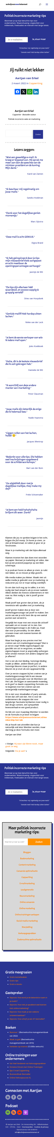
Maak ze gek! (15, 1039)
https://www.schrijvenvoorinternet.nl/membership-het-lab (26, 718)
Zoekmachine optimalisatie (29, 939)
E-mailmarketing (27, 883)
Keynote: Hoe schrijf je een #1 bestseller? (27, 1019)
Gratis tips (14, 980)
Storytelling (27, 927)
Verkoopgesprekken (27, 933)
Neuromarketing (27, 896)
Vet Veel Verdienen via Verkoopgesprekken (28, 1063)
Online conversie (27, 902)
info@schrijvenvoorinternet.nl (27, 1132)
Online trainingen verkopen (27, 914)
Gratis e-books (16, 984)
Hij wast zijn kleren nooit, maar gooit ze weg (24, 745)
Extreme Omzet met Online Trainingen (26, 1067)
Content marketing (27, 864)
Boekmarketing (27, 858)
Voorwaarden (27, 1127)
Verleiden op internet (19, 1046)
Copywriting (35, 83)
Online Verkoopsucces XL (20, 1077)
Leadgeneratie (27, 889)
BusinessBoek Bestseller (20, 1074)
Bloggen (27, 852)
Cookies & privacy (41, 1127)
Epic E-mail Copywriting (19, 1070)
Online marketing (27, 908)
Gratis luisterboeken (18, 977)
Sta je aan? (20, 751)
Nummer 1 (14, 1032)
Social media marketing (27, 920)
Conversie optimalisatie (27, 871)
